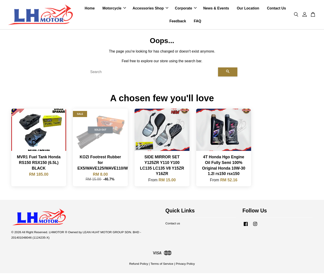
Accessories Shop (150, 9)
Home (89, 9)
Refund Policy (138, 264)
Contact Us (276, 9)
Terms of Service (162, 264)
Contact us (172, 224)
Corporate (185, 9)
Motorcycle (114, 9)
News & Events (216, 9)
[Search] (152, 72)
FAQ (197, 21)
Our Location (248, 9)
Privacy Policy (185, 264)
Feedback (177, 21)
